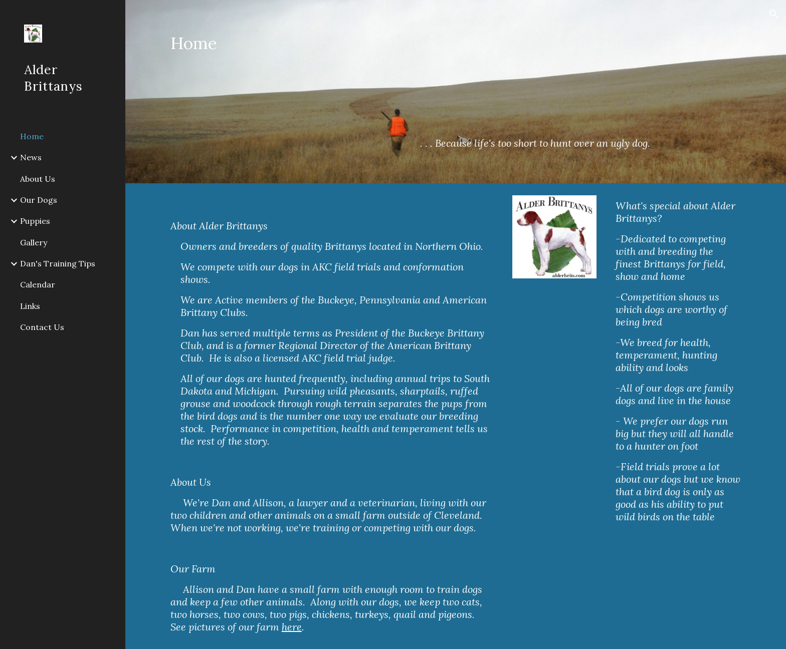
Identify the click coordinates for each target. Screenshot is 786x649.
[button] (774, 14)
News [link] (31, 157)
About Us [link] (37, 179)
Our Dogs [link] (38, 200)
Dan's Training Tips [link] (57, 263)
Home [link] (32, 136)
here (292, 626)
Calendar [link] (37, 284)
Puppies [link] (35, 221)
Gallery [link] (33, 242)
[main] (233, 52)
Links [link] (30, 306)
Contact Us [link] (42, 327)
